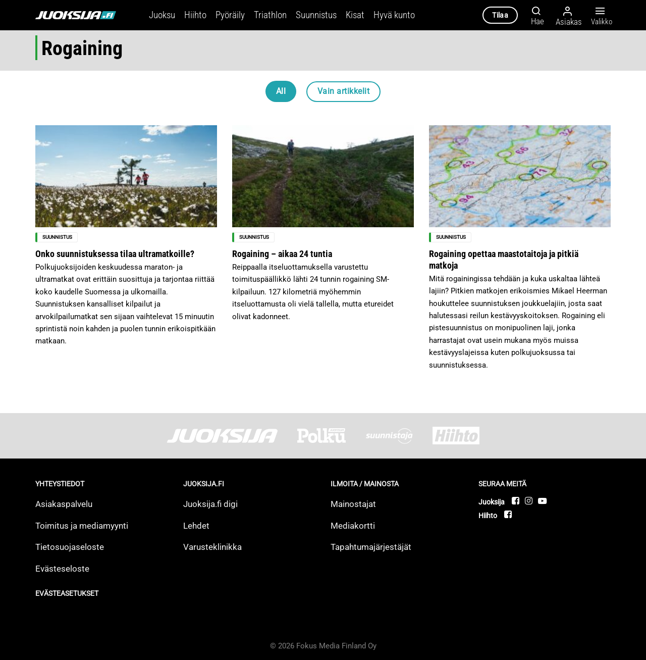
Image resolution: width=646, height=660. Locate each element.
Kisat (355, 15)
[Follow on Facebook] (516, 500)
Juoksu (162, 15)
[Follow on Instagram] (529, 500)
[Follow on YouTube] (542, 500)
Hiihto (195, 15)
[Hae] (535, 15)
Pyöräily (230, 15)
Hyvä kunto (394, 15)
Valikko (600, 15)
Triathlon (270, 15)
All (281, 91)
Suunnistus (316, 15)
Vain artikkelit (343, 91)
